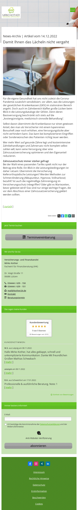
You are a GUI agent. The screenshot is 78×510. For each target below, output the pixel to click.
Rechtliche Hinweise (39, 478)
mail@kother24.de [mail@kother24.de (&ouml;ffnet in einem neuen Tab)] (17, 290)
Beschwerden (39, 497)
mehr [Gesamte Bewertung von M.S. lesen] (9, 362)
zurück (8, 206)
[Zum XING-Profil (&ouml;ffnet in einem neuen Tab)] (42, 463)
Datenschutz (39, 484)
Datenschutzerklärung (50, 424)
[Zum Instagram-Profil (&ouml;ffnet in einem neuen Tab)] (36, 463)
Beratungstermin (16, 297)
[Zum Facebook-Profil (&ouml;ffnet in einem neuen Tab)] (30, 463)
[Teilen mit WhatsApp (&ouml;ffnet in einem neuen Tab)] (66, 215)
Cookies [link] (39, 503)
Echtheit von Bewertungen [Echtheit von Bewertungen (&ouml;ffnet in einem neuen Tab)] (63, 394)
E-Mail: (7, 414)
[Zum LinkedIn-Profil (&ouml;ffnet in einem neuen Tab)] (48, 463)
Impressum (39, 472)
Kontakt (12, 294)
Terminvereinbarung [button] (39, 237)
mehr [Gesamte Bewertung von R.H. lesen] (9, 387)
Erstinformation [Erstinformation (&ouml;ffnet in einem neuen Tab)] (39, 491)
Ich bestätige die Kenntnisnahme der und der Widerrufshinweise (36, 425)
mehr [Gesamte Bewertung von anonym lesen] (9, 373)
